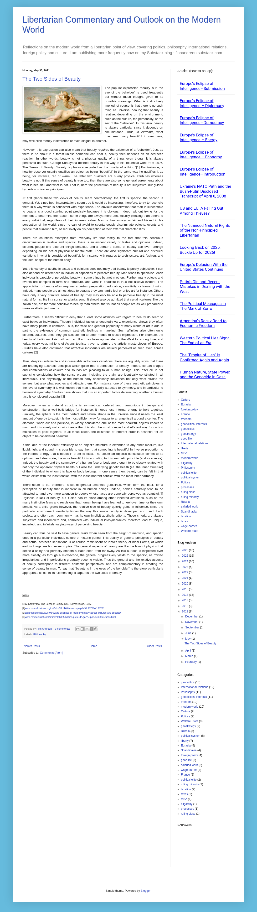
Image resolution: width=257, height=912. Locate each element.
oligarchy (186, 463)
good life (186, 438)
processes (187, 487)
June (188, 633)
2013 (185, 600)
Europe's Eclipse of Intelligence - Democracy (202, 120)
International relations (194, 443)
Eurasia (186, 404)
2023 (185, 567)
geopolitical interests (194, 424)
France (185, 414)
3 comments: (63, 628)
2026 (185, 550)
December (192, 616)
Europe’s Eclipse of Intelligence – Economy (201, 154)
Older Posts (154, 646)
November (192, 622)
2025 (185, 555)
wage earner (189, 526)
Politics (185, 482)
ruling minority (190, 497)
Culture (185, 399)
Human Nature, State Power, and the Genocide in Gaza (205, 374)
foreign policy (189, 409)
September (192, 627)
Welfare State (189, 531)
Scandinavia (188, 511)
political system (190, 477)
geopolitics (188, 428)
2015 (185, 589)
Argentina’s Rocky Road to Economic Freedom (203, 323)
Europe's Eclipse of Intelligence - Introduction (202, 171)
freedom (186, 419)
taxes (184, 521)
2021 (185, 578)
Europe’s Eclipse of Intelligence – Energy (198, 137)
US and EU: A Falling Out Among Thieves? (201, 210)
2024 (185, 561)
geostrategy (188, 433)
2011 (185, 611)
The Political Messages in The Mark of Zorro (203, 306)
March (189, 656)
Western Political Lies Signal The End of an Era (205, 340)
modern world (189, 458)
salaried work (189, 506)
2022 (185, 572)
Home (93, 646)
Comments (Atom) (51, 652)
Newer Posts (32, 646)
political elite (188, 472)
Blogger (145, 890)
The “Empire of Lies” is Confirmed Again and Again (204, 357)
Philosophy (39, 634)
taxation (186, 516)
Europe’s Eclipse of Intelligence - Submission (202, 86)
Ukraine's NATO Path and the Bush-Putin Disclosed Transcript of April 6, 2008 (205, 191)
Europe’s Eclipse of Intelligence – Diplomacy (202, 103)
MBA (184, 453)
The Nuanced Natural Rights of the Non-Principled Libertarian (205, 230)
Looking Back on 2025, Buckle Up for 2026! (200, 249)
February (191, 661)
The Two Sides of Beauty (51, 79)
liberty (185, 448)
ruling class (188, 492)
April (188, 650)
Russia (185, 501)
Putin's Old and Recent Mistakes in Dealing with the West (205, 286)
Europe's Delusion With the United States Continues (203, 267)
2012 (185, 606)
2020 (185, 583)
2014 (185, 594)
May (188, 638)
